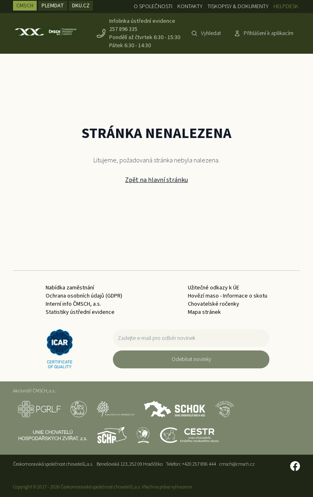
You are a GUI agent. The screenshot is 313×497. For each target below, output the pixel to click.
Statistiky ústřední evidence (80, 312)
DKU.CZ (81, 6)
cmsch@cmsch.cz (237, 464)
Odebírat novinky (191, 359)
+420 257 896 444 (199, 464)
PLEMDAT (53, 6)
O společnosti (153, 6)
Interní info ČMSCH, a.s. (73, 304)
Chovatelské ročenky (213, 304)
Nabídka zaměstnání (70, 288)
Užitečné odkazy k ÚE (213, 288)
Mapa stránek (204, 312)
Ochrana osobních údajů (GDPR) (84, 296)
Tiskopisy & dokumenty (238, 6)
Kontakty (190, 6)
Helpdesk (285, 6)
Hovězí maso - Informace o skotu (227, 296)
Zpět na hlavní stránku (156, 179)
